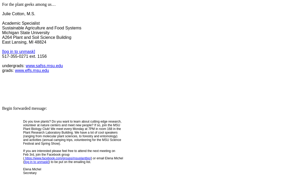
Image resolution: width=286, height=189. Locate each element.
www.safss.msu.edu (44, 66)
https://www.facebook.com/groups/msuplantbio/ (57, 158)
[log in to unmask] (18, 51)
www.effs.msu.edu (32, 70)
